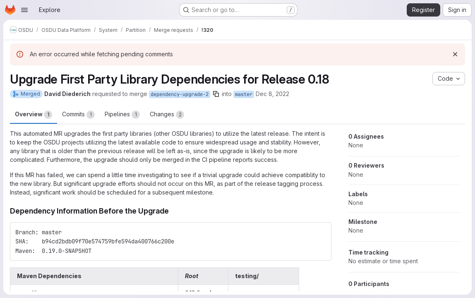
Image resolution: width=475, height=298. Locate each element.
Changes (167, 115)
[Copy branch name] (216, 94)
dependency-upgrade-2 (180, 94)
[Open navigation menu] (24, 10)
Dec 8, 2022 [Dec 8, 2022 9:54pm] (272, 93)
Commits (78, 115)
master (243, 94)
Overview (33, 115)
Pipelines (122, 115)
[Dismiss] (455, 54)
